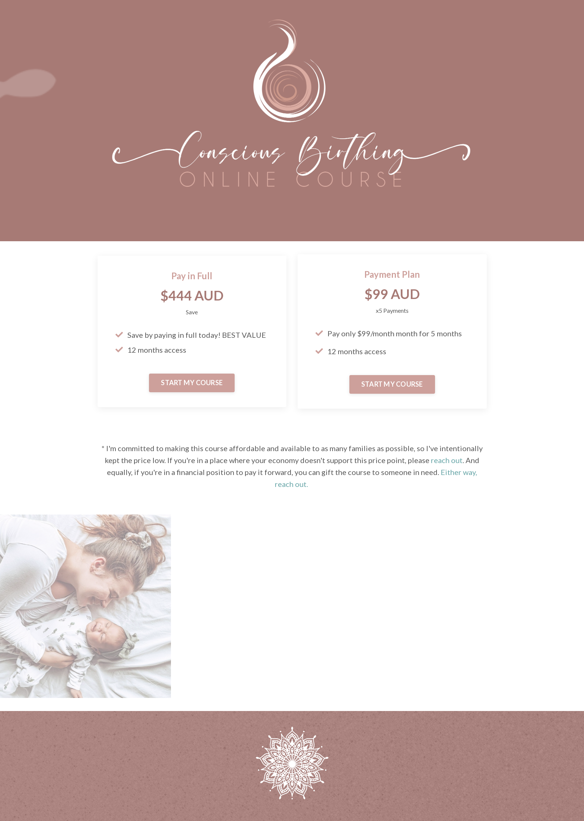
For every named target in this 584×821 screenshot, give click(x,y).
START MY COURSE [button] (192, 382)
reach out (447, 460)
